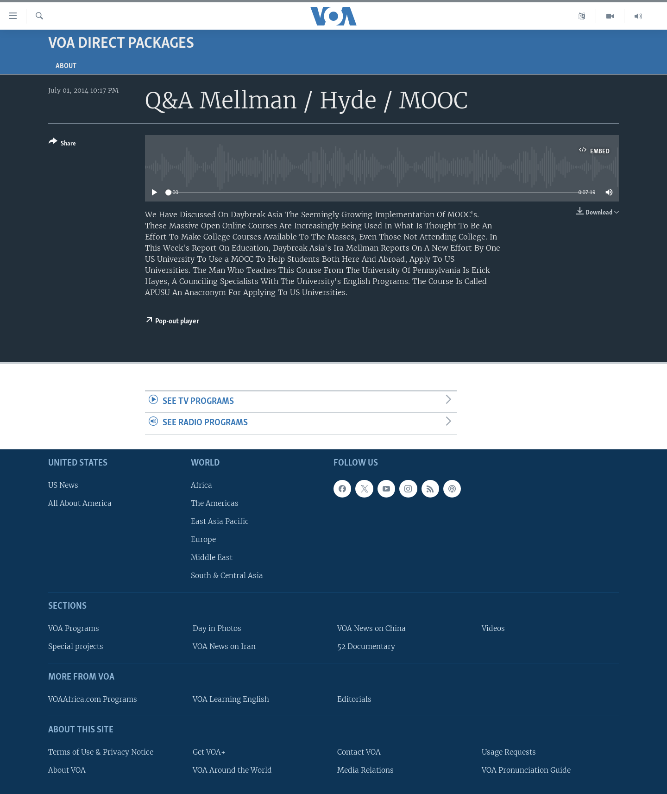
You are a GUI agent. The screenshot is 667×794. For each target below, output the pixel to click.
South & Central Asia (227, 575)
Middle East (212, 557)
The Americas (215, 503)
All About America (80, 503)
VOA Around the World (232, 770)
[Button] (62, 144)
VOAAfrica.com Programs (92, 699)
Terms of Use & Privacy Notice (100, 752)
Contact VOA (359, 752)
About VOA (67, 770)
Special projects (75, 646)
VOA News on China (371, 628)
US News (63, 485)
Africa (201, 485)
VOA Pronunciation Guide (526, 770)
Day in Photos (217, 628)
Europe (203, 539)
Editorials (354, 699)
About (66, 66)
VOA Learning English (231, 699)
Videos (493, 628)
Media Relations (365, 770)
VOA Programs (73, 628)
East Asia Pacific (220, 521)
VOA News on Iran (224, 646)
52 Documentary (366, 646)
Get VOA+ (209, 752)
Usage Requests (509, 752)
